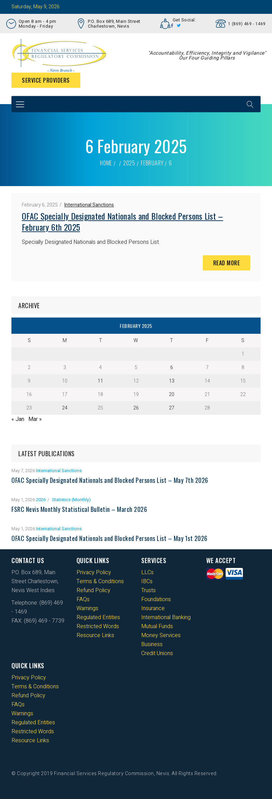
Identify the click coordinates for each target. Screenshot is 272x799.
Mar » (35, 419)
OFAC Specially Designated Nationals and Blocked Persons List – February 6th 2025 (122, 221)
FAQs (83, 599)
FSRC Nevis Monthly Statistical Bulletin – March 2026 (79, 509)
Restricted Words (97, 626)
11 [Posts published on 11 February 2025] (100, 381)
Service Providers (46, 80)
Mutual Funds (157, 626)
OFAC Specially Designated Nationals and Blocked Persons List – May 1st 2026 (109, 538)
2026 (41, 499)
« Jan (17, 419)
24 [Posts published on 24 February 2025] (64, 408)
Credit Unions (157, 653)
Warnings (87, 608)
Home (106, 163)
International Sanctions (89, 205)
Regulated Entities (98, 617)
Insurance (153, 608)
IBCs (147, 581)
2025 (129, 163)
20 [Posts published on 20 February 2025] (171, 394)
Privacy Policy (93, 572)
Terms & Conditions (100, 581)
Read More (226, 263)
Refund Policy (93, 590)
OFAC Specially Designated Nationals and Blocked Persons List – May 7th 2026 (109, 480)
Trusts (148, 590)
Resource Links (95, 635)
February (152, 163)
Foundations (156, 599)
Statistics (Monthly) (71, 499)
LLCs (147, 572)
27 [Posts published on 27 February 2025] (171, 408)
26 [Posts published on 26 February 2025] (136, 408)
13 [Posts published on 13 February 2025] (171, 381)
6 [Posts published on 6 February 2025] (171, 367)
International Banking (166, 617)
